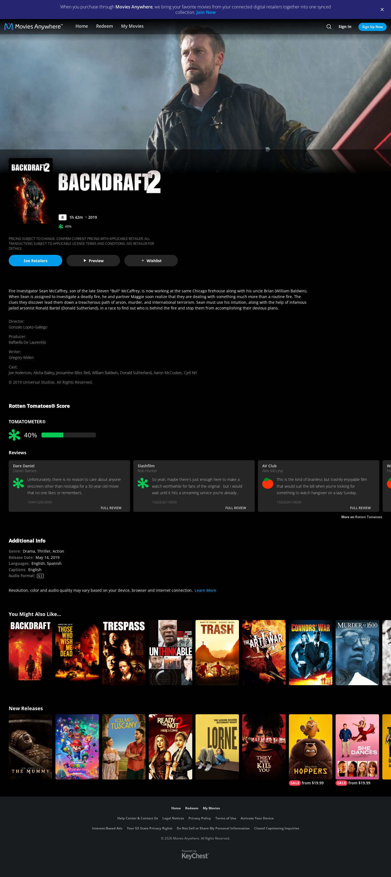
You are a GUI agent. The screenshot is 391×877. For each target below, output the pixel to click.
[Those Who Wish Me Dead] (77, 652)
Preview (93, 260)
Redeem (104, 26)
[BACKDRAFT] (30, 652)
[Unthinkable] (170, 652)
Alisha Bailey (43, 372)
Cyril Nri (190, 372)
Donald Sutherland (136, 372)
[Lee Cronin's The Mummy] (30, 746)
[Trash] (217, 652)
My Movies (132, 26)
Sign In (345, 26)
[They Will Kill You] (264, 746)
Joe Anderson (20, 372)
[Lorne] (217, 746)
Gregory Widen (21, 357)
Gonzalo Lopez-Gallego (28, 327)
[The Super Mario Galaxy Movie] (77, 746)
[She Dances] (357, 750)
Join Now (206, 12)
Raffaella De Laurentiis (27, 342)
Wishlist (151, 260)
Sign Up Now (372, 26)
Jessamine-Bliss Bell (73, 372)
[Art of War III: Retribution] (264, 652)
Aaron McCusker (168, 372)
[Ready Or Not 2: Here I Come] (170, 746)
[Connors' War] (310, 652)
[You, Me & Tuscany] (124, 746)
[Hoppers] (310, 750)
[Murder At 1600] (357, 652)
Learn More (205, 590)
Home (81, 26)
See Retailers (36, 260)
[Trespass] (124, 652)
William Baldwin (105, 372)
